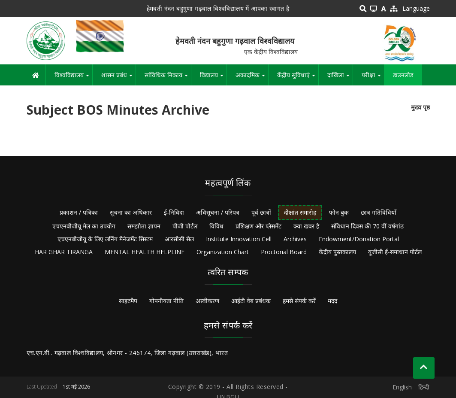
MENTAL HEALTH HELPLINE (144, 252)
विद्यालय (213, 78)
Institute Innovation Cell (239, 239)
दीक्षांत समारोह (300, 212)
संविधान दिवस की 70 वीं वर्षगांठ (367, 226)
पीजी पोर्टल (184, 226)
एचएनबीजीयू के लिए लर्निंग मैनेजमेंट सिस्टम (105, 239)
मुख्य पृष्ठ (420, 107)
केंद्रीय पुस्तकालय (337, 252)
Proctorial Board (284, 252)
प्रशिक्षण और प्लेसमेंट (258, 226)
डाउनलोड (403, 75)
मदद (332, 301)
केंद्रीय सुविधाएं (297, 78)
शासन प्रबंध (118, 78)
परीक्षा (373, 78)
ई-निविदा (174, 212)
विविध (216, 226)
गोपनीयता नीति (166, 301)
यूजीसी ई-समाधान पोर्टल (395, 252)
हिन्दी (423, 387)
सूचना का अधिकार (131, 212)
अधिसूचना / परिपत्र (217, 212)
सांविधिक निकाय (168, 78)
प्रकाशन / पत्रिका (79, 212)
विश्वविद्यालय (73, 78)
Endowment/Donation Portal (359, 239)
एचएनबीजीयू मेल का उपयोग (83, 226)
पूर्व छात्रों (261, 212)
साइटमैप (128, 301)
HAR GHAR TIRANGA (64, 252)
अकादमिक (252, 78)
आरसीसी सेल (179, 239)
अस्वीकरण (207, 301)
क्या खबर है (306, 226)
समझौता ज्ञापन (143, 226)
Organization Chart (222, 252)
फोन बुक (339, 212)
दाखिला (340, 78)
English (402, 387)
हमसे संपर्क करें (299, 301)
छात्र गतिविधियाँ (378, 212)
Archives (295, 239)
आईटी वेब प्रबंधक (251, 301)
